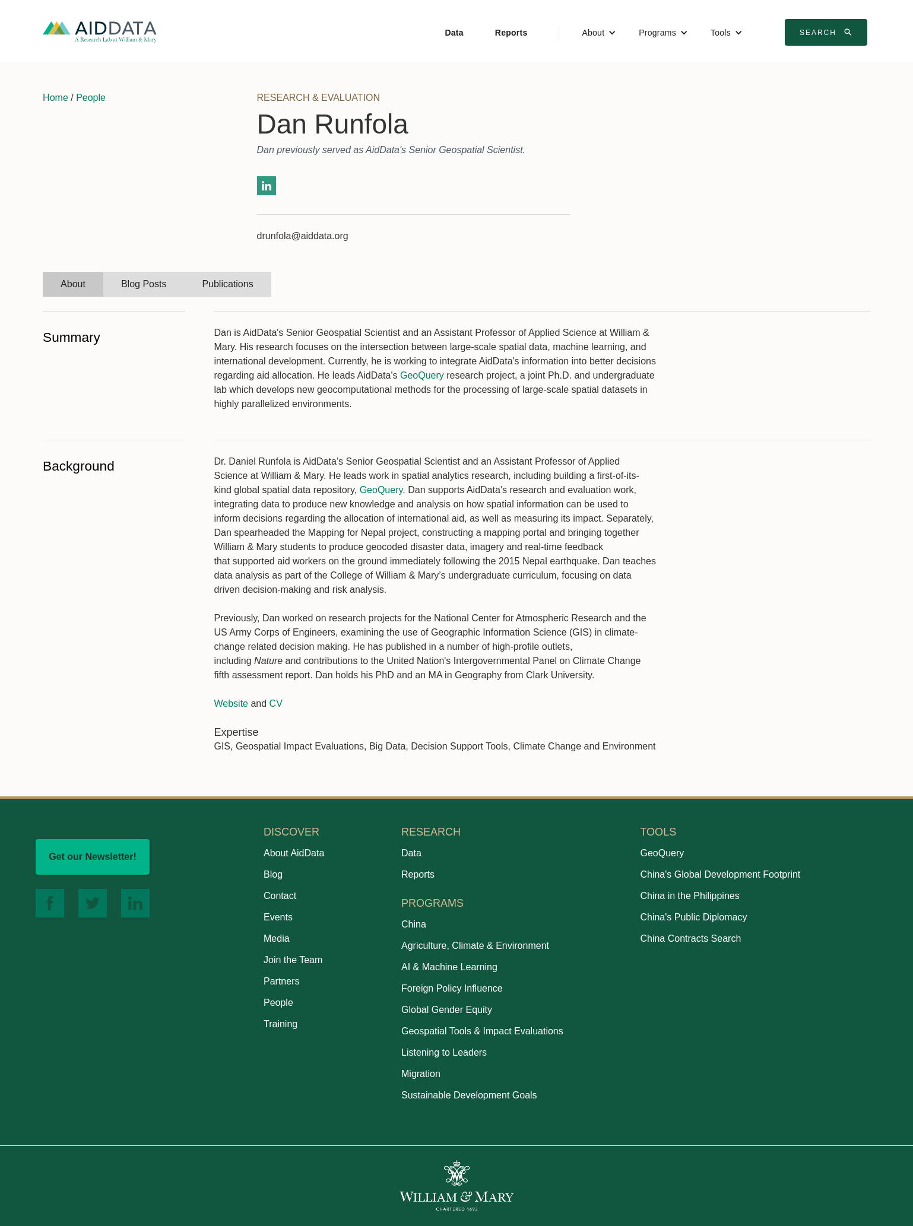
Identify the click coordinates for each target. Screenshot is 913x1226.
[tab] (73, 284)
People (91, 98)
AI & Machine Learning (449, 967)
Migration (420, 1074)
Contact (280, 896)
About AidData (294, 853)
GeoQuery (422, 375)
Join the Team (293, 960)
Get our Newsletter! (93, 857)
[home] (100, 31)
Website (231, 703)
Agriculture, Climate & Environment (475, 946)
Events (278, 917)
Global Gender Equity (446, 1010)
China (413, 924)
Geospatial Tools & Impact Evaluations (482, 1031)
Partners (281, 981)
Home (55, 98)
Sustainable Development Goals (469, 1095)
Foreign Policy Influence (452, 988)
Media (277, 938)
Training (280, 1024)
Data (454, 32)
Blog (273, 874)
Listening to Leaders (444, 1052)
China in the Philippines (689, 896)
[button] (599, 33)
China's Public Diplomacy (693, 917)
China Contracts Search (690, 938)
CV (276, 703)
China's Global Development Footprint (720, 874)
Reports (511, 32)
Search (827, 32)
